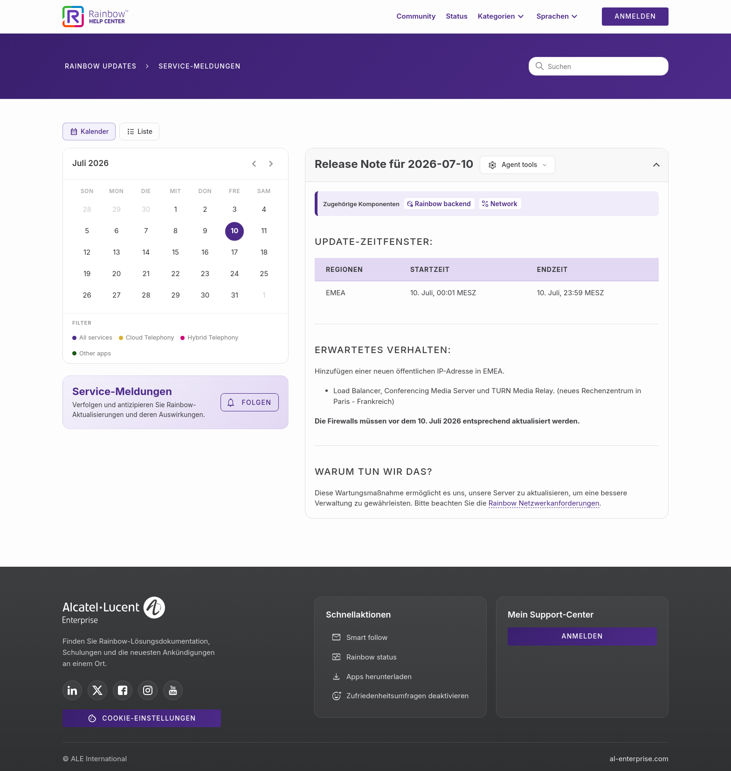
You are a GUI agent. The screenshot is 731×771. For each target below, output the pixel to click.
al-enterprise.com (639, 758)
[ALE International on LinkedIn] (72, 690)
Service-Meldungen (200, 66)
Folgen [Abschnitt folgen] (257, 402)
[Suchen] (599, 66)
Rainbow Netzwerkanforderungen (544, 503)
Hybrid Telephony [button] (212, 337)
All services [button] (95, 337)
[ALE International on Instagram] (148, 690)
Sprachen (558, 16)
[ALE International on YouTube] (173, 690)
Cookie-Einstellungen (149, 718)
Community (416, 16)
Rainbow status (371, 657)
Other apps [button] (95, 353)
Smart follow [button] (367, 637)
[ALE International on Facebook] (122, 690)
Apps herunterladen (379, 676)
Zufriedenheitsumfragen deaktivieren (407, 695)
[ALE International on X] (97, 690)
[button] (486, 165)
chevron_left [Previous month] (254, 164)
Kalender (89, 131)
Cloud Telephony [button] (150, 337)
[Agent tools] (517, 165)
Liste (139, 131)
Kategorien (502, 16)
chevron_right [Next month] (271, 164)
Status (456, 16)
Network (503, 204)
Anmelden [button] (635, 16)
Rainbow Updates (101, 66)
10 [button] (234, 231)
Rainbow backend (443, 204)
